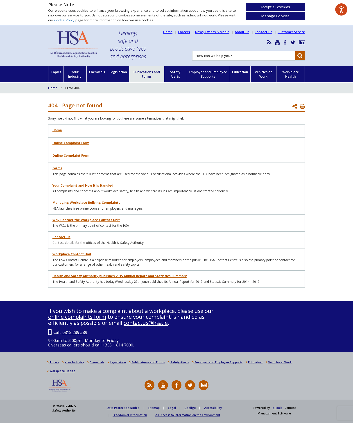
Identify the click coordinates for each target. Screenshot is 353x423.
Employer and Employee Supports (208, 74)
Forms (57, 168)
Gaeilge (190, 408)
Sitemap (154, 408)
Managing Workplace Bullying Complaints (86, 202)
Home (167, 32)
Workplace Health (290, 74)
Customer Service (291, 32)
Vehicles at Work (263, 74)
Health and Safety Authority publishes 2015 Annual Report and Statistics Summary (119, 276)
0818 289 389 (74, 332)
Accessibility (213, 408)
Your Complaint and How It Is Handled (82, 185)
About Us (242, 32)
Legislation (118, 72)
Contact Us (263, 32)
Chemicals (97, 72)
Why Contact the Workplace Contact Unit (86, 220)
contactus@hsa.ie (146, 322)
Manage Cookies (275, 16)
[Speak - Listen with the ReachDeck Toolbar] (341, 9)
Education (240, 72)
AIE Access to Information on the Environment (187, 415)
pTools (277, 408)
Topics (56, 72)
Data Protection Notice (123, 408)
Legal (172, 408)
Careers (184, 32)
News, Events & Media (212, 32)
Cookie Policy (64, 20)
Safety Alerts (175, 74)
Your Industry (74, 74)
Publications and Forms (147, 74)
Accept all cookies (275, 7)
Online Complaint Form (70, 143)
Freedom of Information (130, 415)
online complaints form (77, 316)
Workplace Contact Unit (71, 254)
